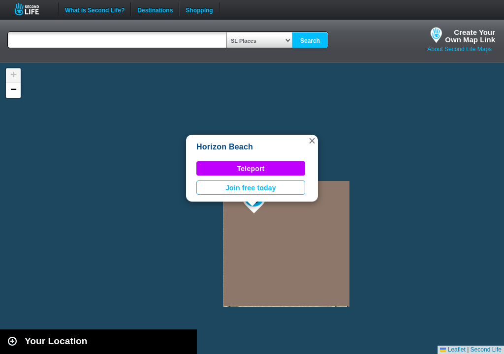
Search (310, 40)
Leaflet (452, 349)
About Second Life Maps (459, 49)
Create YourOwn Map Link (470, 36)
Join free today (250, 188)
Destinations (155, 9)
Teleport (251, 169)
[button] (312, 141)
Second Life (32, 9)
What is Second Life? (95, 9)
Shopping (199, 9)
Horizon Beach (224, 147)
